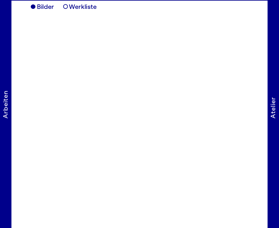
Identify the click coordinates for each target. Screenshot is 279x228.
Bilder (45, 6)
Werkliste (82, 6)
